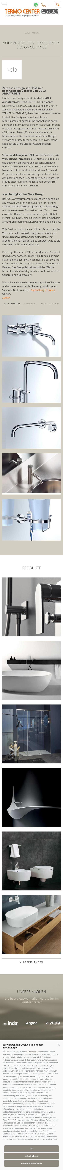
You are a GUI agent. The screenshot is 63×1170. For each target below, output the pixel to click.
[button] (59, 1044)
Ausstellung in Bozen (43, 290)
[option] (31, 1023)
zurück (6, 297)
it (50, 5)
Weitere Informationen (31, 1163)
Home (27, 32)
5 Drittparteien (32, 1052)
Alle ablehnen (31, 1156)
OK (31, 1148)
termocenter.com (32, 13)
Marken (35, 32)
